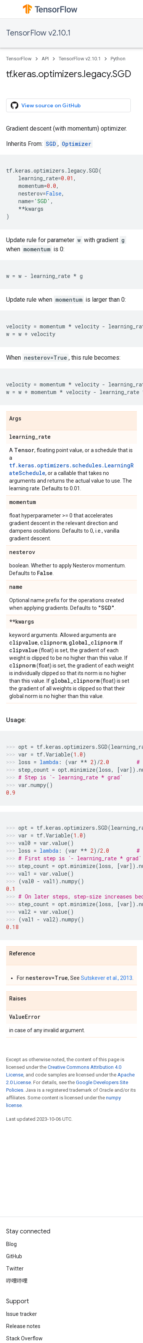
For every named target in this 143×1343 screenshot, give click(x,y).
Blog (11, 1244)
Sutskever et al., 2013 (106, 978)
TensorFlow (19, 58)
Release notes (23, 1326)
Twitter (15, 1268)
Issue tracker (21, 1314)
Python (118, 58)
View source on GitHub (46, 105)
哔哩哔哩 (16, 1281)
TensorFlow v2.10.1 (38, 33)
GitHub (14, 1256)
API (45, 58)
